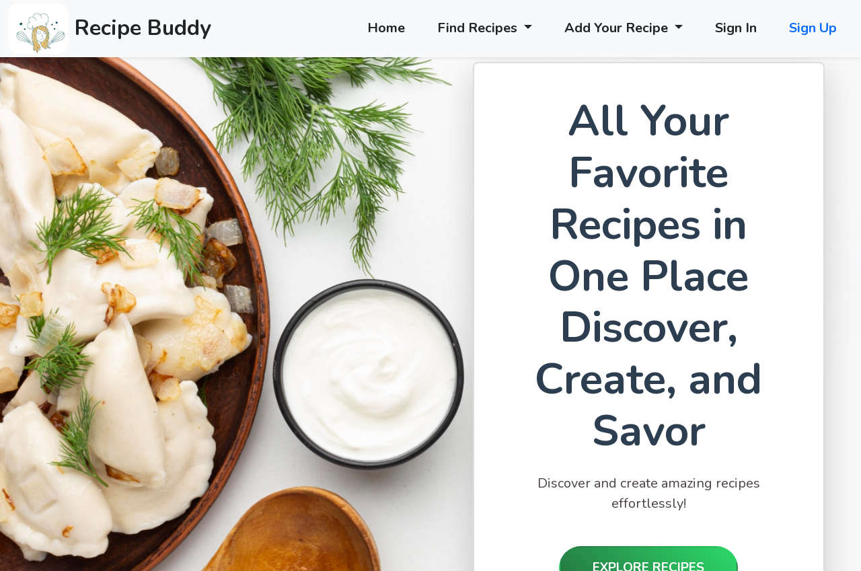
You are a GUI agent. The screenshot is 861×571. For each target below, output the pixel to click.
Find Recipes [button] (479, 28)
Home (386, 28)
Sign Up (813, 28)
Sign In (736, 28)
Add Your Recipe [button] (617, 28)
